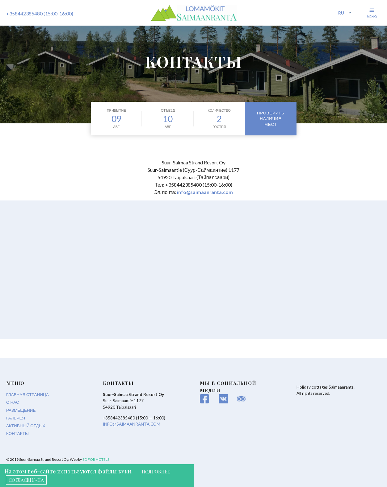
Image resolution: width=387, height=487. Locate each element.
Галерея (15, 417)
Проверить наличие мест (270, 118)
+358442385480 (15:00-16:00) (39, 14)
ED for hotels (95, 459)
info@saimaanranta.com (205, 192)
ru (341, 13)
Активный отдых (25, 425)
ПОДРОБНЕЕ (157, 471)
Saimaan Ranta (193, 15)
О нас (12, 402)
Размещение (21, 410)
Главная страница (27, 394)
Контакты (17, 433)
